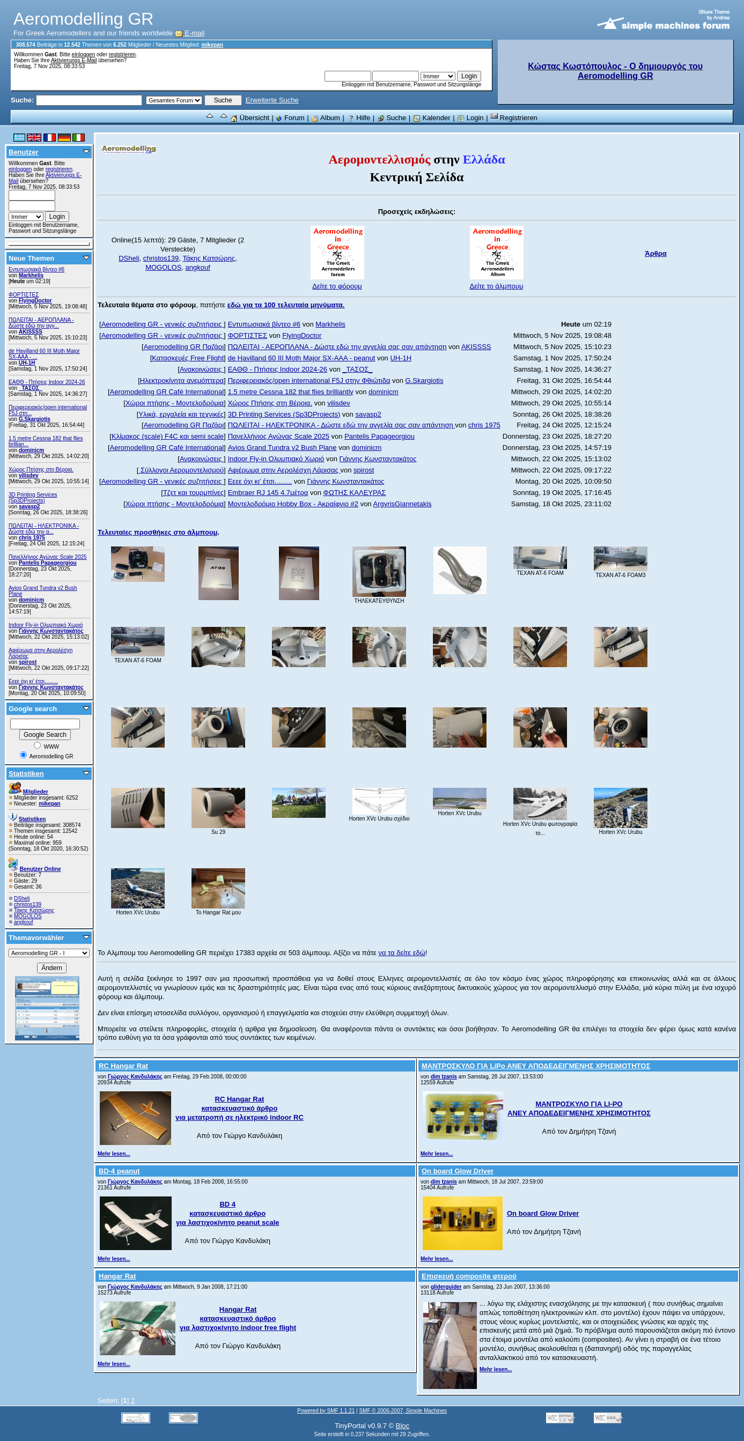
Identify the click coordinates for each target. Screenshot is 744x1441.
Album (325, 118)
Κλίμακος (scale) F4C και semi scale (168, 436)
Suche (391, 118)
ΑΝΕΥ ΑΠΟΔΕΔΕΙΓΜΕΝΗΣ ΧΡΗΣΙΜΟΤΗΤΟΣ (579, 1113)
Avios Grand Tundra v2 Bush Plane (282, 448)
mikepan (212, 45)
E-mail (190, 33)
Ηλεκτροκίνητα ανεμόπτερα (182, 380)
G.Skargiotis (34, 419)
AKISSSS (30, 332)
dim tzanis (444, 1077)
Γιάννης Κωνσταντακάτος (51, 631)
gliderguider (446, 1287)
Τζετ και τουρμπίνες (193, 493)
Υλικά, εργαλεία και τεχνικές (181, 414)
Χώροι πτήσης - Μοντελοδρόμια (175, 403)
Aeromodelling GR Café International (167, 392)
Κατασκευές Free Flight (188, 358)
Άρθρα (656, 253)
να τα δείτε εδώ (401, 953)
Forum (290, 118)
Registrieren (513, 118)
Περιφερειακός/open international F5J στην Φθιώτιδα (309, 380)
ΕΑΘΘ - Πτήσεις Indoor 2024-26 (47, 382)
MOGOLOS (28, 916)
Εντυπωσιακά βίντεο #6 (36, 269)
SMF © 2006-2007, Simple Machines (403, 1411)
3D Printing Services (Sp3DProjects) (33, 498)
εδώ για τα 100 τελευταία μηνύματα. (286, 305)
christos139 (27, 904)
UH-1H (27, 363)
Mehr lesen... (114, 1154)
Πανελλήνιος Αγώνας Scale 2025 (48, 557)
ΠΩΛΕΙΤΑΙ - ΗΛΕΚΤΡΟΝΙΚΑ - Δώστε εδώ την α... (44, 529)
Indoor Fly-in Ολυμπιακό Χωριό (46, 625)
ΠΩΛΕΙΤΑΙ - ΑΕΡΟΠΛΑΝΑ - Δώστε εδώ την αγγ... (41, 323)
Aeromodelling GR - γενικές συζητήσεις (162, 324)
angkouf (23, 922)
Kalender (432, 118)
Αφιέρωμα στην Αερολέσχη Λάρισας (284, 470)
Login (470, 118)
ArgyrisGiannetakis (402, 504)
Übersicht (249, 118)
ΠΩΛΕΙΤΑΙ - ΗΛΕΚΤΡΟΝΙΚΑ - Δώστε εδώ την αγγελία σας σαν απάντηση (341, 425)
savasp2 (29, 506)
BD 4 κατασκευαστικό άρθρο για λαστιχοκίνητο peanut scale (227, 1213)
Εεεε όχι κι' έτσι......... (33, 681)
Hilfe (359, 118)
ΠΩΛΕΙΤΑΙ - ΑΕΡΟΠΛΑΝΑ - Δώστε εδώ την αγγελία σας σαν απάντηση (337, 347)
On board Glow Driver (543, 1213)
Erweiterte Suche (272, 100)
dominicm (31, 450)
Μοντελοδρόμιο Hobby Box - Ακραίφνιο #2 (293, 504)
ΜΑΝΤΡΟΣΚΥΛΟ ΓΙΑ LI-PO (578, 1104)
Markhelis (31, 275)
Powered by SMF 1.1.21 (326, 1411)
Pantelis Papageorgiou (48, 563)
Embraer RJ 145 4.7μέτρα (268, 493)
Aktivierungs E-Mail (74, 60)
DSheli (22, 898)
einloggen (83, 54)
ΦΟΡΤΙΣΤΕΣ (24, 295)
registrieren (122, 54)
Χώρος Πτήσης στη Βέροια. (41, 469)
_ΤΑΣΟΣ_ (30, 388)
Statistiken (26, 774)
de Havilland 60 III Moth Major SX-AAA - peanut (301, 358)
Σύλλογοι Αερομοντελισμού (181, 470)
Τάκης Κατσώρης (34, 910)
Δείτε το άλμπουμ (497, 286)
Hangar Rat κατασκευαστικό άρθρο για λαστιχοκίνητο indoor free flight (238, 1318)
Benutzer (24, 152)
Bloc (402, 1426)
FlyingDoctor (35, 301)
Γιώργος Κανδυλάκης (135, 1077)
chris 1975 (32, 538)
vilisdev (29, 475)
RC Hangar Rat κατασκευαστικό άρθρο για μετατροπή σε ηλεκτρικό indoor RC (239, 1108)
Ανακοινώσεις (202, 369)
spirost (27, 662)
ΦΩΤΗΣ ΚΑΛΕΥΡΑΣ (354, 493)
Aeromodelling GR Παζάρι (184, 347)
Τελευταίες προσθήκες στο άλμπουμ (157, 532)
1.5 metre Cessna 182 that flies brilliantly (290, 392)
